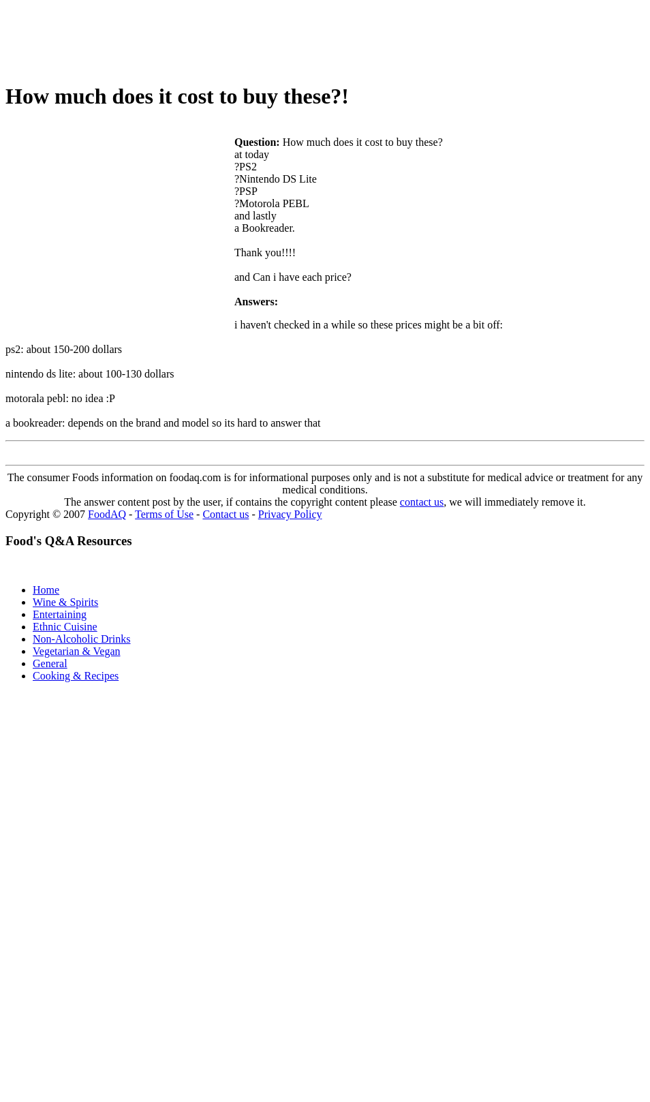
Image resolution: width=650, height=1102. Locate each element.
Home (46, 590)
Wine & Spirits (65, 602)
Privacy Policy (290, 514)
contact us (422, 502)
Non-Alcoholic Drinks (82, 639)
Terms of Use (164, 514)
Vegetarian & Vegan (77, 651)
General (50, 663)
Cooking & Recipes (76, 676)
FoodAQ (107, 514)
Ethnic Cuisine (65, 626)
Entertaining (60, 614)
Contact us (225, 514)
